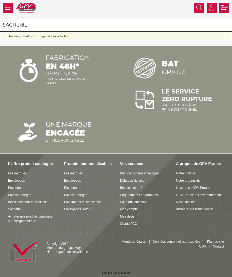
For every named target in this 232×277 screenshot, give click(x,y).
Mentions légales (134, 242)
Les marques (17, 173)
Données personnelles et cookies (176, 242)
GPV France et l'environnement (198, 195)
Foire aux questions (134, 202)
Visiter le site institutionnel (194, 209)
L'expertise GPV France (193, 188)
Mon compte (129, 209)
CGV (202, 246)
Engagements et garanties (139, 195)
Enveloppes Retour (78, 209)
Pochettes (15, 188)
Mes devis (127, 216)
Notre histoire (185, 173)
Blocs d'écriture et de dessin (28, 202)
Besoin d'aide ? (131, 188)
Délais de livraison (133, 180)
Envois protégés (19, 195)
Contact (218, 246)
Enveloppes (16, 180)
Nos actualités (186, 202)
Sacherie (14, 209)
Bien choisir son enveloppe (139, 173)
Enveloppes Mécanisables (83, 202)
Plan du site (215, 242)
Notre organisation (189, 180)
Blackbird (124, 272)
